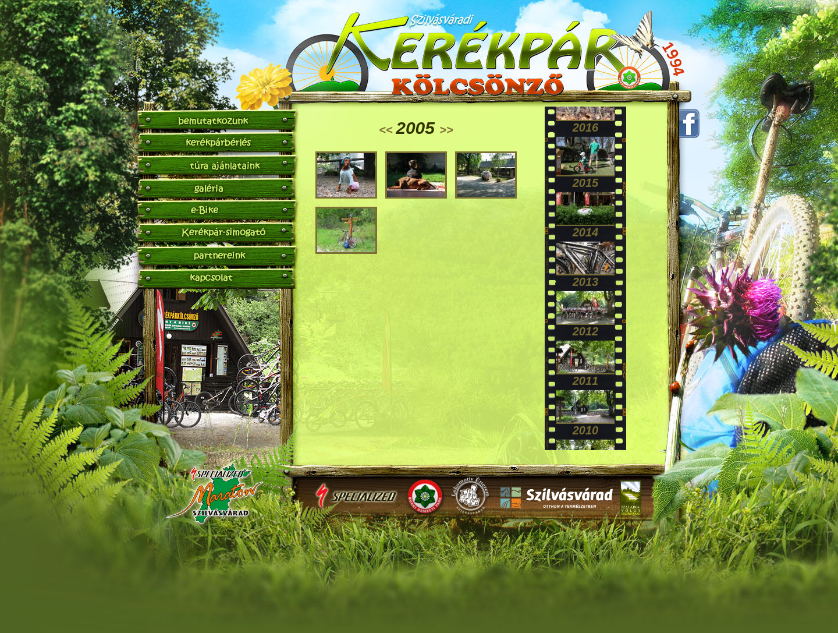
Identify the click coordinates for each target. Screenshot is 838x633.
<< (387, 129)
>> (446, 129)
